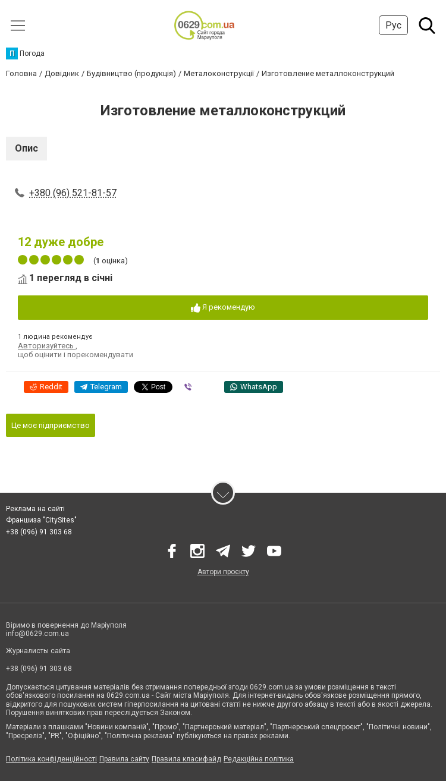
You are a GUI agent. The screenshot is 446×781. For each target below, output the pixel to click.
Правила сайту (124, 759)
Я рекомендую (223, 308)
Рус (393, 25)
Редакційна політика (259, 759)
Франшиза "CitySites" (41, 520)
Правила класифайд (186, 759)
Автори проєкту (223, 572)
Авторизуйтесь (47, 345)
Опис (26, 148)
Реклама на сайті (35, 509)
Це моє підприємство (50, 425)
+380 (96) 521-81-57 (73, 193)
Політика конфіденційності (51, 759)
